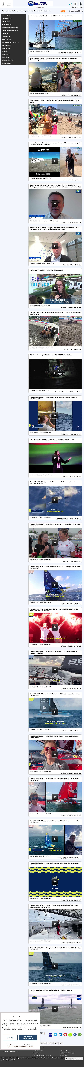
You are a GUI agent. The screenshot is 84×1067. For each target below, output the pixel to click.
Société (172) (6, 54)
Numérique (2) (6, 45)
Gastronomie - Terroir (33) (10, 30)
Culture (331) (6, 21)
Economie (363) (6, 24)
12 (50, 1043)
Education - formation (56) (10, 27)
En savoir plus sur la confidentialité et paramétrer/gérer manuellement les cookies (20, 1045)
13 (52, 1043)
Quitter (10, 1037)
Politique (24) (6, 48)
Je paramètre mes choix (74, 1059)
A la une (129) (6, 15)
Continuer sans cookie (28, 1037)
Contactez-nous (38, 1050)
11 (47, 1043)
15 (57, 1043)
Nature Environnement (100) (10, 42)
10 (45, 1043)
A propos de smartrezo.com (42, 1055)
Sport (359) (5, 57)
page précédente (76, 11)
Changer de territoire (77, 7)
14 (55, 1043)
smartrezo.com (10, 1051)
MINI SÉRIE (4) (6, 39)
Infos (66, 1050)
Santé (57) (5, 51)
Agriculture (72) (6, 18)
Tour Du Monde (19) (8, 60)
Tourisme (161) (6, 63)
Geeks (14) (5, 33)
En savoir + (36, 1053)
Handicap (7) (6, 36)
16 (60, 1043)
